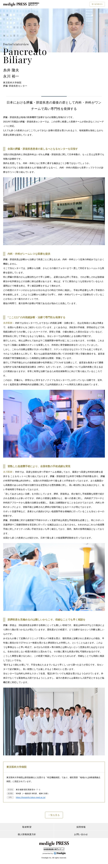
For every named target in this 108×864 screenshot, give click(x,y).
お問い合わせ (81, 834)
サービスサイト (97, 4)
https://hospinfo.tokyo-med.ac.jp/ (31, 797)
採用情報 (81, 827)
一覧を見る (54, 815)
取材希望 (26, 827)
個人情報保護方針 (27, 834)
